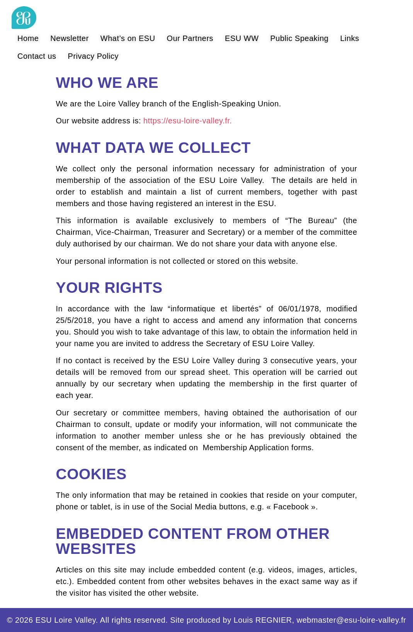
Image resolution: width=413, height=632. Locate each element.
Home (28, 38)
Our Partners (190, 38)
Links (349, 38)
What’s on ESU (127, 38)
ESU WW (241, 38)
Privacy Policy (93, 56)
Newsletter (69, 38)
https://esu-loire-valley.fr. (187, 120)
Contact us (36, 56)
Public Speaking (299, 38)
